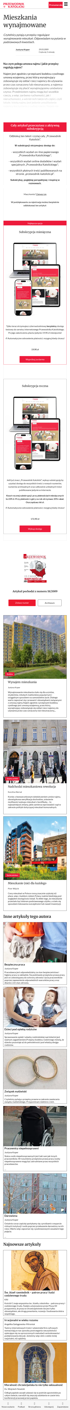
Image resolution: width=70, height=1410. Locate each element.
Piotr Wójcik (13, 888)
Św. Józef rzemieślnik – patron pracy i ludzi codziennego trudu (29, 1294)
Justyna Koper (23, 49)
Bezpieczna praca (14, 964)
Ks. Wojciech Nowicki (14, 1389)
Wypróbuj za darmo (35, 359)
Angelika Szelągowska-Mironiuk (19, 1324)
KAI (6, 1299)
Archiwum (50, 603)
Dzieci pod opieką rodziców (20, 1029)
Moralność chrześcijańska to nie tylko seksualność (33, 1384)
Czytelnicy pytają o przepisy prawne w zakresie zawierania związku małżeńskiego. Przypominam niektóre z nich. (31, 1100)
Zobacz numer (22, 602)
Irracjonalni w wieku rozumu (21, 1320)
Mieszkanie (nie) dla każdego (27, 883)
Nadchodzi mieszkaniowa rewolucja (32, 786)
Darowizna (10, 1215)
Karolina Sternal (15, 792)
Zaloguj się (41, 194)
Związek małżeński (15, 1091)
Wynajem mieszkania (22, 682)
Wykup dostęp (35, 528)
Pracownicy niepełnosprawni (21, 1148)
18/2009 (52, 591)
